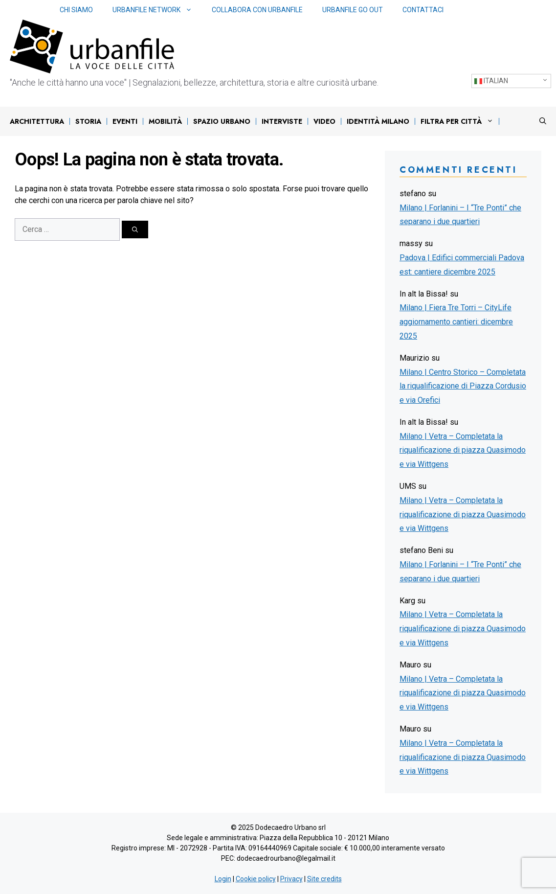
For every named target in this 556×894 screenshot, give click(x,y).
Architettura (37, 121)
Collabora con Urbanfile (257, 10)
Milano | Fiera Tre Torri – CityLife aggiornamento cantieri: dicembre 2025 (456, 322)
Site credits (324, 879)
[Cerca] (135, 229)
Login (223, 879)
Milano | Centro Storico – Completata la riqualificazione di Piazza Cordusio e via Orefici (463, 386)
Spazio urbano (221, 121)
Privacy (291, 879)
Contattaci (423, 10)
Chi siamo (76, 10)
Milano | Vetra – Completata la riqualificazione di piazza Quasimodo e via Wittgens (463, 450)
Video (324, 121)
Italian (491, 81)
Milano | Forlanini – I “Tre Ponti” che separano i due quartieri (460, 215)
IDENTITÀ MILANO (378, 121)
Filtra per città (459, 121)
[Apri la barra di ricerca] (542, 121)
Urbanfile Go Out (352, 10)
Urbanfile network (157, 10)
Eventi (124, 121)
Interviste (282, 121)
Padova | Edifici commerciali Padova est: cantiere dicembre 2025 (462, 264)
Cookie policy (256, 879)
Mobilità (165, 121)
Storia (88, 121)
